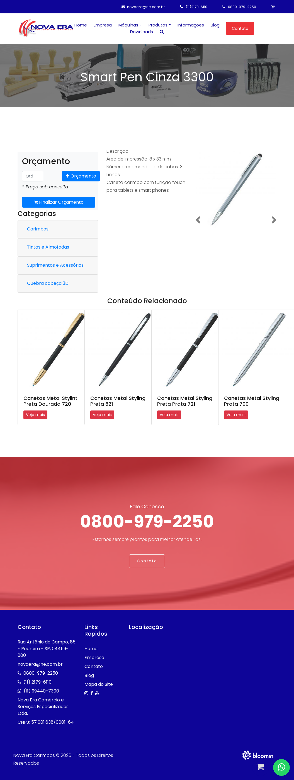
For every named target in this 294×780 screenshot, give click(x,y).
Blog (215, 25)
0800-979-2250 (239, 6)
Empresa (103, 25)
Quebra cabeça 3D (48, 283)
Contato (240, 28)
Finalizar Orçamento (59, 202)
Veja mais (35, 414)
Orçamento (81, 176)
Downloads (141, 32)
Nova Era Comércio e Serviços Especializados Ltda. (43, 706)
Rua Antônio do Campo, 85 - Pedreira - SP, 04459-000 (47, 648)
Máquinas (130, 25)
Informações (191, 25)
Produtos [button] (158, 25)
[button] (198, 220)
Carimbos (37, 229)
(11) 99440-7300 (41, 691)
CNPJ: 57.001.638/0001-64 (46, 722)
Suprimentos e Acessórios (55, 265)
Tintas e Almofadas (48, 247)
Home (80, 25)
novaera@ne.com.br (143, 6)
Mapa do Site (98, 684)
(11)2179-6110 (193, 6)
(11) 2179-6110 (37, 682)
